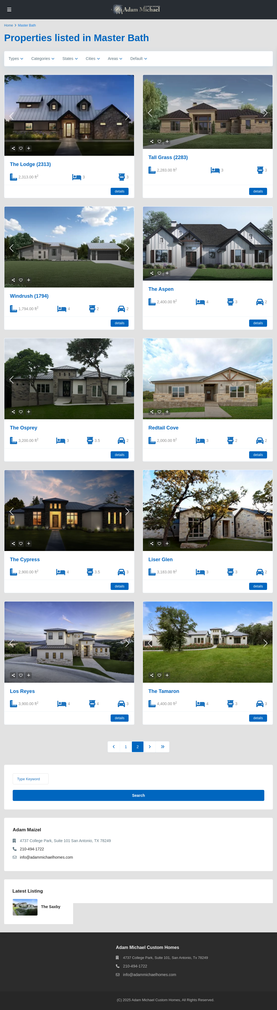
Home (8, 25)
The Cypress (25, 559)
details (119, 191)
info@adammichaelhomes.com (46, 857)
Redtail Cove (163, 428)
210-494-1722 (32, 849)
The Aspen (161, 289)
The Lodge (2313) (30, 164)
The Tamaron (163, 691)
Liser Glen (160, 559)
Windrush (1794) (29, 296)
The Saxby (50, 906)
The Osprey (23, 428)
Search (138, 795)
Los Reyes (22, 691)
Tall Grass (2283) (168, 157)
